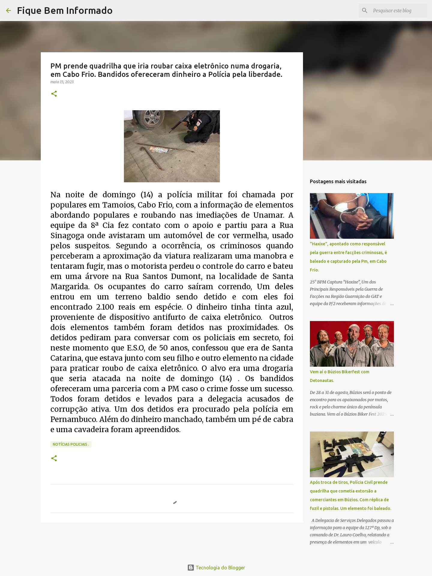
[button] (54, 94)
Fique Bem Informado (65, 10)
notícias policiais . (71, 444)
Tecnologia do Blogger (216, 567)
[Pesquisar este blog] (395, 10)
